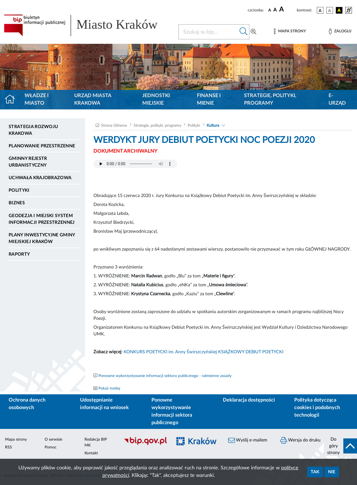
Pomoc (51, 447)
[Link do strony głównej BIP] (88, 25)
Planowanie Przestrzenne (42, 146)
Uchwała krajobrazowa (40, 178)
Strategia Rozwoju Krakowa (33, 130)
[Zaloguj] (340, 31)
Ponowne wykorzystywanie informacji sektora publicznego (171, 411)
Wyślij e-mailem (247, 440)
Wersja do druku (300, 440)
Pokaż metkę (109, 388)
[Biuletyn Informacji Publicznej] (145, 444)
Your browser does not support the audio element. (135, 164)
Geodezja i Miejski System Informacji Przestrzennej (42, 219)
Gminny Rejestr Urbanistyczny (28, 161)
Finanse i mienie (209, 99)
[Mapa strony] (290, 31)
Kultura (213, 126)
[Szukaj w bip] (243, 31)
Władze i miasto (37, 99)
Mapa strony (16, 439)
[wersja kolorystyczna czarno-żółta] (339, 10)
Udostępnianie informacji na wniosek (104, 404)
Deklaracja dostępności (249, 400)
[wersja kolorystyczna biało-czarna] (329, 10)
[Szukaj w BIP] (208, 31)
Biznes (17, 203)
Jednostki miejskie (156, 99)
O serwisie (53, 439)
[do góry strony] (340, 446)
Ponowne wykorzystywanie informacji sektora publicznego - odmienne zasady (164, 376)
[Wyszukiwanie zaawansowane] (253, 32)
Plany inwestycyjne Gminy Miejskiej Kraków (42, 238)
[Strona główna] (12, 99)
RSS (8, 447)
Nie (331, 472)
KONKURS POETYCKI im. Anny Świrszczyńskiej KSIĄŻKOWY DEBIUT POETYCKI (203, 352)
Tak (315, 472)
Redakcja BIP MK (96, 442)
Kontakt (91, 453)
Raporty (19, 254)
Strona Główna (114, 126)
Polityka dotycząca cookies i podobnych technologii (317, 408)
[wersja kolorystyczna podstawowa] (320, 10)
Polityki (19, 190)
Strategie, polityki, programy (270, 99)
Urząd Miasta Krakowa (92, 99)
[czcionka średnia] (275, 10)
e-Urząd (337, 99)
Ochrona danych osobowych (27, 404)
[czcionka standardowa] (270, 10)
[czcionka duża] (287, 9)
